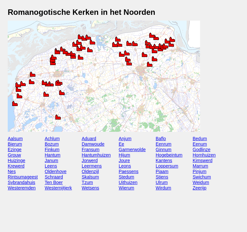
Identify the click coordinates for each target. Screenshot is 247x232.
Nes (12, 171)
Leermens (92, 166)
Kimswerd (202, 160)
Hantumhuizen (96, 155)
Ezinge (15, 149)
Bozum (52, 144)
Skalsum (90, 176)
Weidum (201, 182)
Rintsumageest (23, 176)
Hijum (124, 155)
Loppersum (167, 166)
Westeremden (22, 187)
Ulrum (162, 182)
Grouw (14, 155)
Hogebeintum (169, 155)
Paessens (128, 171)
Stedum (126, 176)
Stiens (162, 176)
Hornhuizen (204, 155)
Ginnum (163, 149)
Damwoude (93, 144)
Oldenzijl (90, 171)
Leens (51, 166)
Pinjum (199, 171)
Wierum (126, 187)
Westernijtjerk (58, 187)
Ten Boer (54, 182)
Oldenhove (56, 171)
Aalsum (15, 138)
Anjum (125, 138)
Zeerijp (199, 187)
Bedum (200, 138)
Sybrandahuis (21, 182)
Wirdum (163, 187)
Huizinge (16, 160)
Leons (125, 166)
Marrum (200, 166)
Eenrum (163, 144)
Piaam (162, 171)
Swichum (202, 176)
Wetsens (90, 187)
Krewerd (16, 166)
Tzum (87, 182)
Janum (51, 160)
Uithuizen (128, 182)
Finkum (52, 149)
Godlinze (201, 149)
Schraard (54, 176)
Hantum (52, 155)
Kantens (164, 160)
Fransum (90, 149)
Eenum (200, 144)
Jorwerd (90, 160)
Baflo (161, 138)
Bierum (15, 144)
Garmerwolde (132, 149)
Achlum (52, 138)
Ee (121, 144)
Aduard (89, 138)
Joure (124, 160)
